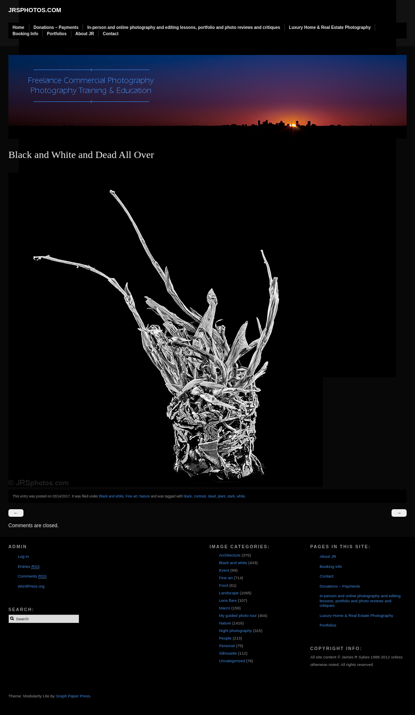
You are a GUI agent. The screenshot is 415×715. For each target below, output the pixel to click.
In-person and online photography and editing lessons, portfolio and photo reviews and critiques (183, 27)
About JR (84, 33)
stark (231, 496)
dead (212, 496)
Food (223, 585)
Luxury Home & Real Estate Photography (330, 27)
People (225, 638)
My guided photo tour (238, 615)
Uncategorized (232, 660)
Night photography (235, 630)
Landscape (229, 593)
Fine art (131, 496)
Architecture (229, 555)
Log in (23, 556)
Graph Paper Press (73, 696)
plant (221, 496)
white (241, 496)
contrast (200, 496)
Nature (144, 496)
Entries (28, 566)
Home (18, 27)
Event (224, 570)
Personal (227, 645)
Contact (110, 33)
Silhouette (228, 653)
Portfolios (57, 33)
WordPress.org (31, 586)
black (188, 496)
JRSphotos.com (34, 10)
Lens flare (227, 600)
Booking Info (25, 33)
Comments (32, 576)
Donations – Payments (56, 27)
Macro (224, 608)
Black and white (111, 496)
